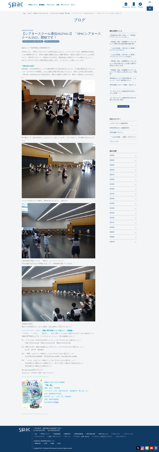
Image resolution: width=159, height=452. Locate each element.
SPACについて (32, 5)
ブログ (79, 20)
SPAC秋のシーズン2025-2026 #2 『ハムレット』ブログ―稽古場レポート (123, 79)
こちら (56, 402)
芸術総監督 (57, 434)
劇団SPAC (68, 434)
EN (150, 2)
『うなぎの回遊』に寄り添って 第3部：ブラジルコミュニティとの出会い (123, 55)
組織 (52, 443)
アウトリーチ (114, 141)
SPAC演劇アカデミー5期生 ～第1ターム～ (123, 86)
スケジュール (126, 7)
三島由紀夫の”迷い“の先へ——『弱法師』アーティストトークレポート (123, 36)
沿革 (45, 443)
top (36, 434)
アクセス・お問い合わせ (81, 436)
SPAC (17, 5)
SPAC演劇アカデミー (117, 132)
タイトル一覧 (123, 106)
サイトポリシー (121, 436)
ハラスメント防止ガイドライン (102, 436)
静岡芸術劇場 (79, 434)
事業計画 (37, 443)
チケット (134, 7)
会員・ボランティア (62, 5)
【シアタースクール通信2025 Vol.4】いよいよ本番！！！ (123, 92)
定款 (59, 443)
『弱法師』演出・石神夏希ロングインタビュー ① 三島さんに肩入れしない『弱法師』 (123, 72)
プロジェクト (50, 5)
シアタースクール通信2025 (119, 123)
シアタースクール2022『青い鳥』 (32, 41)
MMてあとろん (103, 434)
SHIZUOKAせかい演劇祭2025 (119, 128)
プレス (73, 5)
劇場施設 (42, 5)
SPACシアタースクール (51, 41)
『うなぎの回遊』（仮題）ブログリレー (123, 137)
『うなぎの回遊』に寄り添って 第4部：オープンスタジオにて (123, 49)
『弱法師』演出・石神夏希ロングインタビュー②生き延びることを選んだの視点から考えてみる (123, 63)
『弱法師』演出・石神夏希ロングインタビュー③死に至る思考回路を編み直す (123, 42)
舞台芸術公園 (91, 434)
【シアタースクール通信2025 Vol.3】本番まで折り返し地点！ (123, 99)
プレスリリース (40, 436)
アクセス (141, 7)
